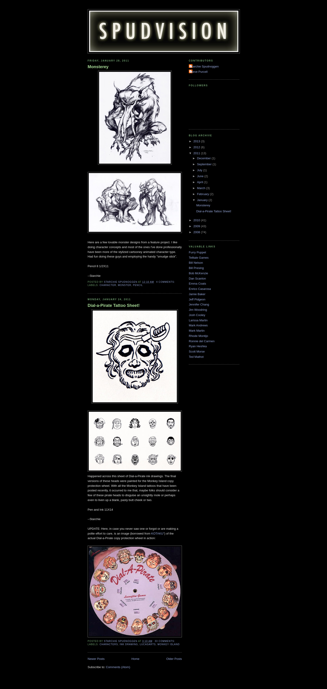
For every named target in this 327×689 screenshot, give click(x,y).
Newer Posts (96, 659)
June (200, 176)
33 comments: (165, 641)
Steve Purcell (199, 71)
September (204, 164)
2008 (197, 232)
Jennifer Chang (199, 304)
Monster (124, 285)
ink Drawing (129, 644)
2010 (197, 220)
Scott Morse (197, 351)
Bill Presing (196, 268)
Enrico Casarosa (200, 289)
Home (136, 659)
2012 (197, 147)
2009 (197, 226)
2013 (197, 141)
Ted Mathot (196, 357)
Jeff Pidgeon (197, 299)
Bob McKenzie (198, 273)
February (203, 194)
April (200, 182)
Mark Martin (197, 330)
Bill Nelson (196, 262)
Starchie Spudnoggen (204, 66)
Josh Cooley (197, 315)
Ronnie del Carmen (202, 341)
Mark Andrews (198, 325)
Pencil (138, 285)
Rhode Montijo (198, 336)
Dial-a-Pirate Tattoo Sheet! (114, 305)
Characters (109, 644)
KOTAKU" (157, 533)
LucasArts (148, 644)
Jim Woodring (198, 309)
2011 (197, 153)
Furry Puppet (197, 252)
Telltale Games (199, 257)
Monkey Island (169, 644)
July (200, 170)
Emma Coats (197, 283)
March (201, 188)
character (108, 285)
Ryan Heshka (198, 346)
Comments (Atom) (118, 667)
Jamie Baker (197, 294)
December (204, 158)
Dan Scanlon (197, 278)
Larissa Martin (198, 320)
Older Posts (174, 659)
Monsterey (98, 66)
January (203, 200)
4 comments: (166, 282)
